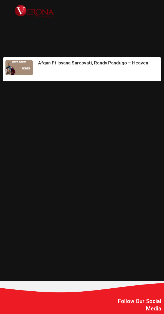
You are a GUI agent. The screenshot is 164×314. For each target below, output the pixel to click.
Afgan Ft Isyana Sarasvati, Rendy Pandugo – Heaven (93, 63)
